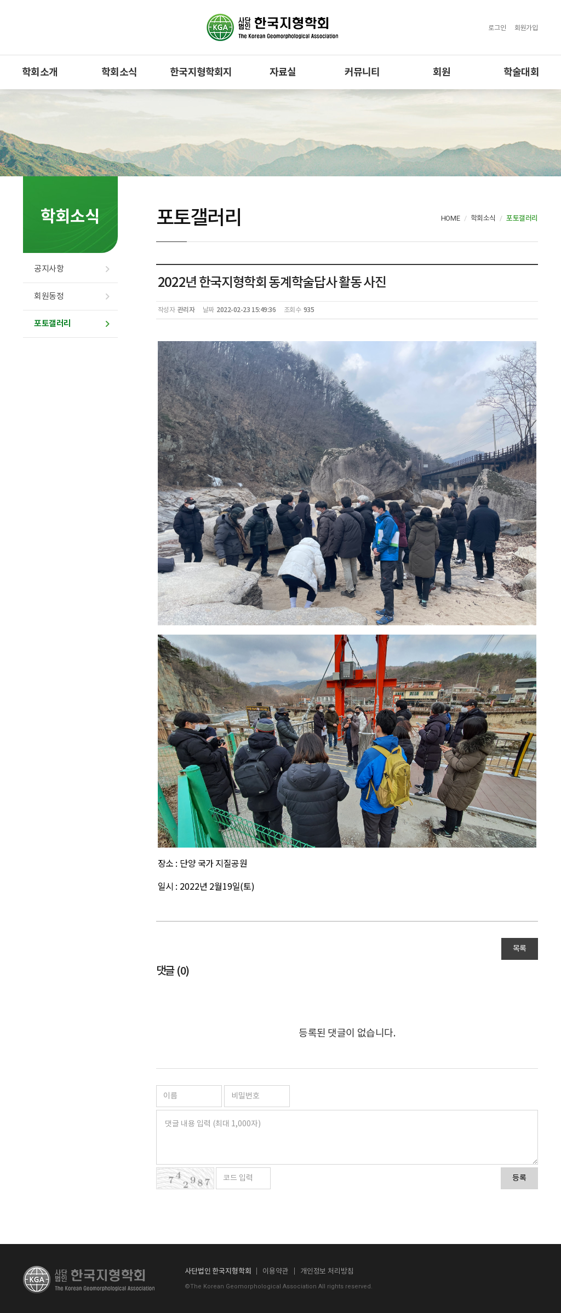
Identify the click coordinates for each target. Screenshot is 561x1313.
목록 (519, 949)
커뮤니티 (362, 72)
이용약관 (275, 1271)
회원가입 (526, 28)
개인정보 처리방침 (327, 1271)
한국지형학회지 (201, 72)
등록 (519, 1178)
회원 (441, 72)
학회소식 (119, 72)
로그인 (497, 28)
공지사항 (49, 269)
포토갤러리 (52, 324)
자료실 (283, 72)
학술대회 (521, 72)
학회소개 (40, 72)
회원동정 (49, 296)
